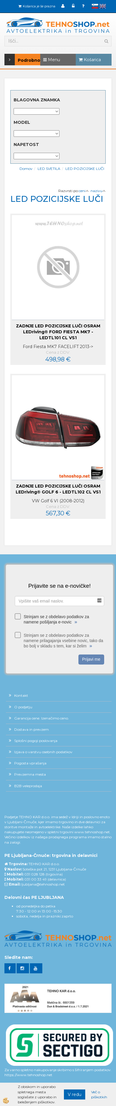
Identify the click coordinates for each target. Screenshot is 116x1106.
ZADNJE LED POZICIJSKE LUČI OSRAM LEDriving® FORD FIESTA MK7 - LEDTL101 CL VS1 (58, 331)
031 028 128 (34, 874)
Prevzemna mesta (30, 774)
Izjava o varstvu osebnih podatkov (43, 752)
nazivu (98, 191)
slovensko (95, 6)
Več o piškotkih (99, 1094)
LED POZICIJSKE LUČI (84, 168)
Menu (51, 59)
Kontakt (21, 695)
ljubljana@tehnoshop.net (43, 884)
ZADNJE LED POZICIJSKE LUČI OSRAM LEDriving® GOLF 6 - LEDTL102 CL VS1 (58, 489)
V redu (74, 1094)
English (102, 6)
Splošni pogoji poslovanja (35, 740)
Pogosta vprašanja (30, 763)
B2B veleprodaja (28, 786)
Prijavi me (91, 659)
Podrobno (12, 59)
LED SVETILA (49, 168)
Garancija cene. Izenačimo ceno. (41, 718)
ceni (84, 191)
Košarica (90, 59)
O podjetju (23, 707)
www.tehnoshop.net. (92, 832)
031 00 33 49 (35, 879)
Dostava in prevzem (31, 729)
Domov (26, 168)
